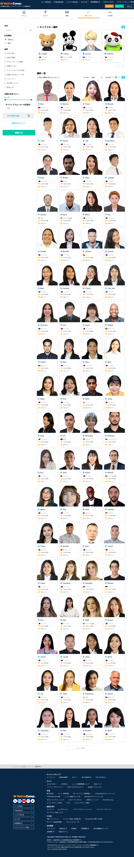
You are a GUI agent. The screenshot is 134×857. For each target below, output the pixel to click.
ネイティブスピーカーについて (82, 809)
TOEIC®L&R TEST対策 (53, 796)
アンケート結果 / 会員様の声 (72, 819)
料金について (98, 784)
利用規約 (74, 828)
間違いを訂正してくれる (15, 74)
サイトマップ (51, 828)
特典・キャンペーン (53, 819)
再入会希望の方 (86, 777)
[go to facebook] (20, 801)
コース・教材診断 (63, 793)
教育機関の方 (95, 2)
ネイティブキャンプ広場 (54, 803)
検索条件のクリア (18, 123)
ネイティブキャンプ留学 (125, 2)
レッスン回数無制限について (80, 784)
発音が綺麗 (11, 57)
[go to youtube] (24, 801)
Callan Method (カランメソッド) (105, 793)
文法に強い (11, 53)
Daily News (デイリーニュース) (93, 796)
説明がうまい (11, 66)
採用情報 (50, 832)
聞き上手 (10, 87)
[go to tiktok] (33, 801)
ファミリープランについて (55, 787)
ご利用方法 (64, 784)
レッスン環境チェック (72, 796)
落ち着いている (12, 83)
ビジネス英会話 (72, 2)
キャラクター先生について (55, 812)
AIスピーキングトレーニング (55, 800)
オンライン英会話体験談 (54, 822)
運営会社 (63, 828)
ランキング (50, 809)
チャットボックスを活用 (15, 70)
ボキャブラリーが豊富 (15, 62)
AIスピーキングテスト (75, 800)
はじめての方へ (51, 784)
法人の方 (84, 2)
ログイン (119, 6)
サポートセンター (72, 822)
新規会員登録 (63, 777)
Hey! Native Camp (108, 800)
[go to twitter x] (15, 801)
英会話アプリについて (94, 787)
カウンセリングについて (104, 809)
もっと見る (81, 748)
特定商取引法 (85, 828)
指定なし (9, 30)
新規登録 (109, 6)
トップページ (51, 777)
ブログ (68, 803)
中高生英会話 (58, 2)
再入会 (129, 6)
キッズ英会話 (46, 2)
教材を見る (50, 793)
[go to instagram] (28, 801)
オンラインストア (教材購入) (82, 793)
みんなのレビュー (63, 809)
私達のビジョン (63, 832)
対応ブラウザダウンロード (75, 787)
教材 (9, 43)
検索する (19, 132)
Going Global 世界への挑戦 (93, 819)
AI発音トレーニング (92, 800)
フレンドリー (11, 79)
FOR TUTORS (108, 2)
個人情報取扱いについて (101, 828)
